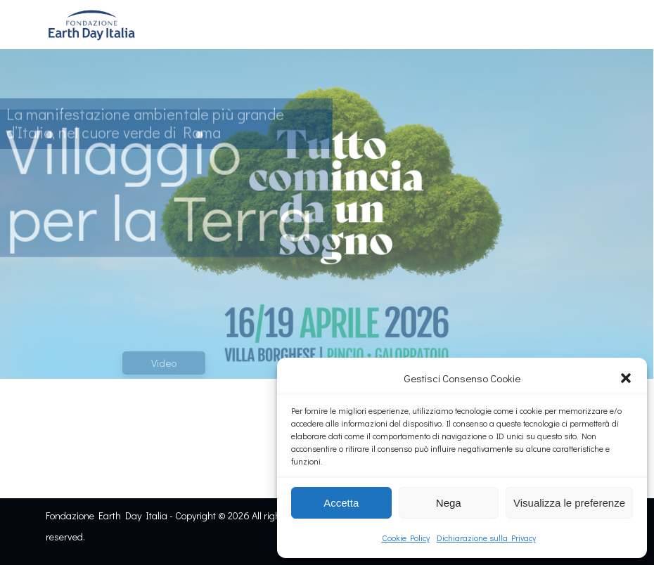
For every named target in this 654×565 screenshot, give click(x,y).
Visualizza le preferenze (569, 503)
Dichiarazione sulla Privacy (486, 537)
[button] (626, 378)
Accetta (341, 503)
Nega (448, 503)
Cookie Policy (406, 537)
